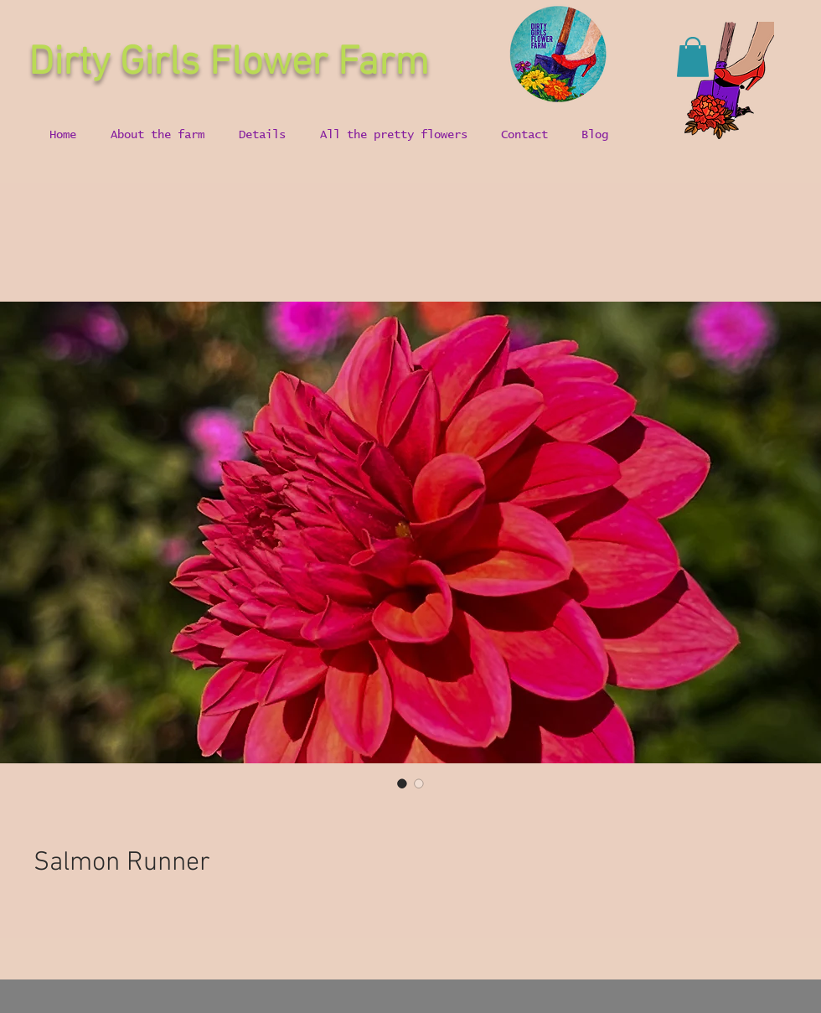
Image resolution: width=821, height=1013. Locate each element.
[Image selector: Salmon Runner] (402, 783)
